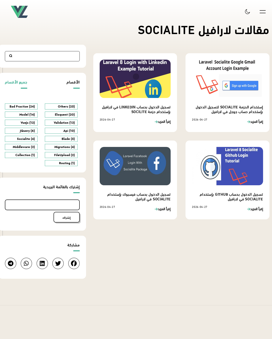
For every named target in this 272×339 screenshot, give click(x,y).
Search (11, 55)
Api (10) (69, 131)
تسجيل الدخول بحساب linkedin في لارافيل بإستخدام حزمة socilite (136, 109)
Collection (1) (25, 155)
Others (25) (66, 106)
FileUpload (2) (64, 155)
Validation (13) (64, 123)
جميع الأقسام (16, 81)
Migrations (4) (64, 147)
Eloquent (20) (65, 114)
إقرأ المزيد (256, 121)
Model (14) (27, 114)
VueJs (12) (28, 123)
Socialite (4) (26, 139)
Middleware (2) (24, 147)
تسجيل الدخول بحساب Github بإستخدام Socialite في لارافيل (231, 196)
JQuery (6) (27, 131)
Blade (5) (68, 139)
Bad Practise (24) (22, 106)
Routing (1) (67, 163)
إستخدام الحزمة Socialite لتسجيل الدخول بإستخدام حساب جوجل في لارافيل (229, 109)
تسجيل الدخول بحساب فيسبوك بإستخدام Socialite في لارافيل (139, 196)
